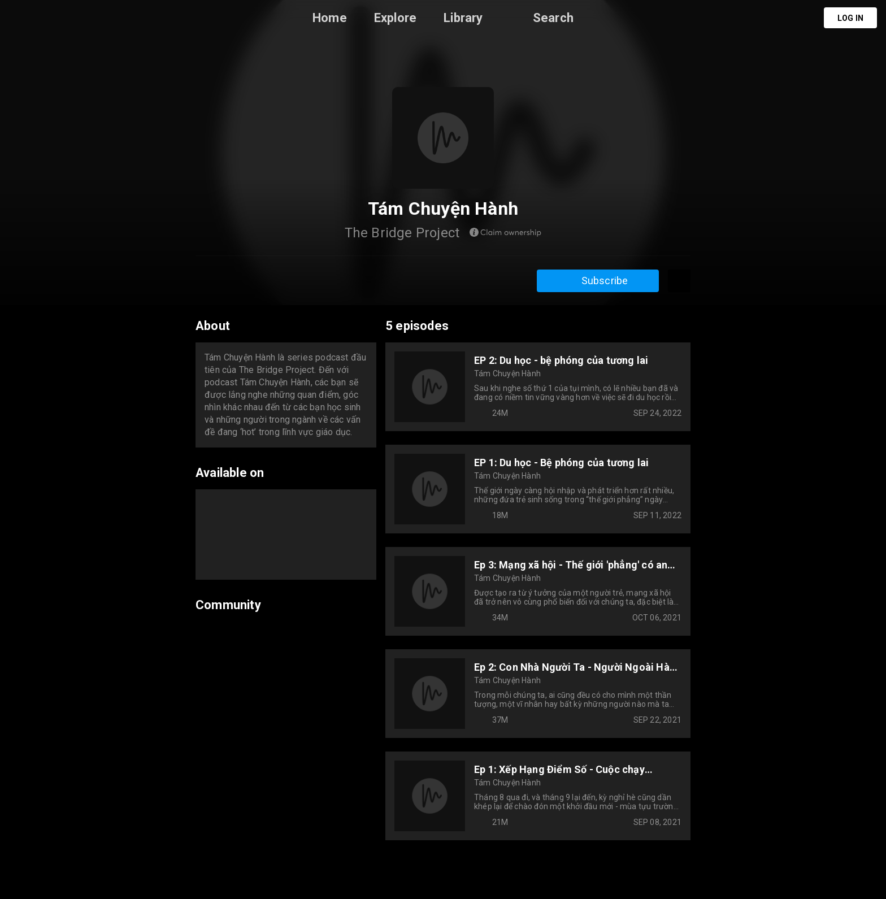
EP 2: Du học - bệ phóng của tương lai (561, 360)
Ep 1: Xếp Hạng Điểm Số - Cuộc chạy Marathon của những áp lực (559, 769)
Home (329, 18)
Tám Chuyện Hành (507, 373)
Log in (850, 18)
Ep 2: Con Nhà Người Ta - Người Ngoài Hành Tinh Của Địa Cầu (577, 667)
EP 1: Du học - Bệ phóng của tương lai (561, 462)
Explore (395, 18)
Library (463, 18)
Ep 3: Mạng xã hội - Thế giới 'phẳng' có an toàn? (570, 565)
